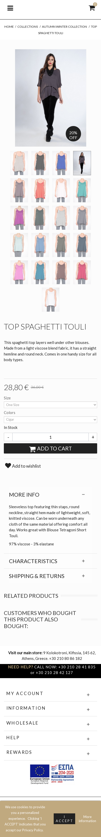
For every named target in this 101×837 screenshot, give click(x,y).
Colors (10, 412)
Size (8, 398)
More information (87, 819)
